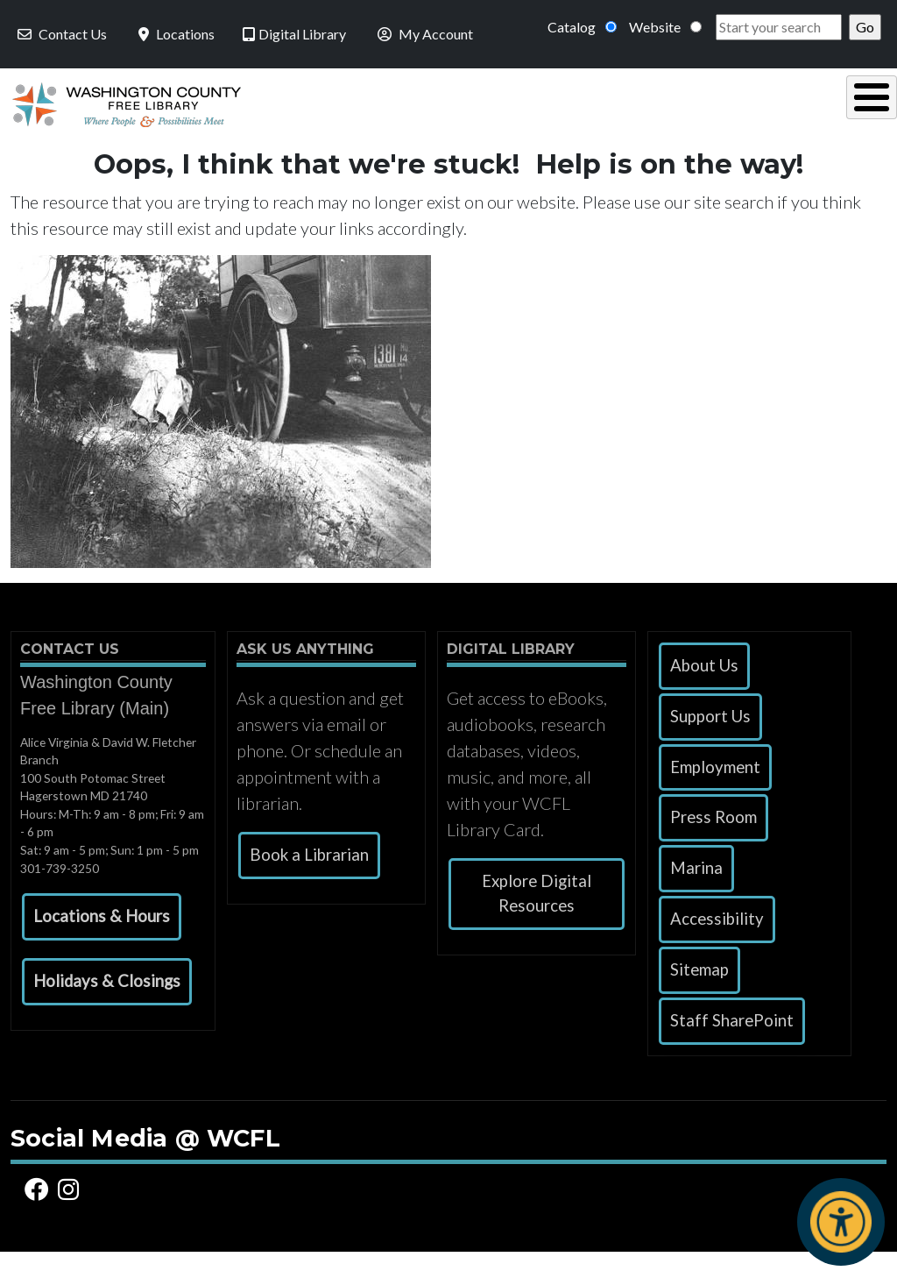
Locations (175, 33)
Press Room (713, 843)
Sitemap (699, 995)
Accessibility (717, 945)
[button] (101, 943)
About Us (704, 691)
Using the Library (245, 116)
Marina (696, 894)
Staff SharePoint (732, 1046)
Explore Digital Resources (536, 919)
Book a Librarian (309, 881)
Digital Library (294, 33)
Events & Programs (778, 116)
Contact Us (60, 33)
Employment (715, 793)
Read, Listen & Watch (419, 116)
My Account (423, 33)
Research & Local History (603, 116)
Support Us (710, 742)
